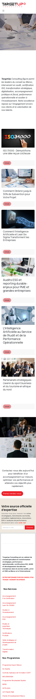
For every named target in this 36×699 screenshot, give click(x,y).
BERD (4, 684)
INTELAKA (6, 688)
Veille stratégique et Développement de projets (9, 642)
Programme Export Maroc (12, 665)
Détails (7, 163)
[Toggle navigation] (3, 11)
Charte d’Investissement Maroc (13, 696)
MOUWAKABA (7, 677)
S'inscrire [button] (29, 527)
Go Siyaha (6, 669)
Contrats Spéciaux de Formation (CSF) (16, 673)
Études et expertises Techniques (6, 626)
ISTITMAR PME (8, 692)
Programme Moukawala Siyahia (14, 680)
